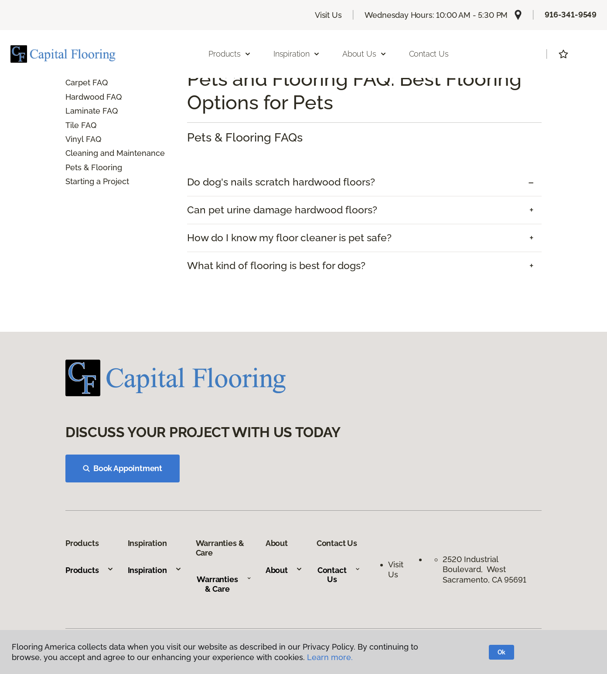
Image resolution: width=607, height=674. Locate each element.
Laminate (82, 110)
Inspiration (155, 570)
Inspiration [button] (296, 53)
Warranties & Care (224, 584)
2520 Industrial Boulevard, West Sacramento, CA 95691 (484, 569)
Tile (72, 125)
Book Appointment (122, 468)
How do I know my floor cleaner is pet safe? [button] (289, 237)
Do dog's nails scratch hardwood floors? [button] (281, 182)
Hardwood (84, 96)
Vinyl (74, 139)
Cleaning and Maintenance (115, 153)
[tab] (364, 182)
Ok (502, 652)
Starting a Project (97, 181)
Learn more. (330, 657)
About (284, 570)
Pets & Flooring (93, 167)
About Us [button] (364, 53)
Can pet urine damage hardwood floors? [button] (282, 210)
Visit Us (328, 15)
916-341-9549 (571, 14)
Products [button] (229, 53)
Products (89, 570)
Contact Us (429, 53)
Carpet (77, 82)
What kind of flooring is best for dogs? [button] (276, 265)
